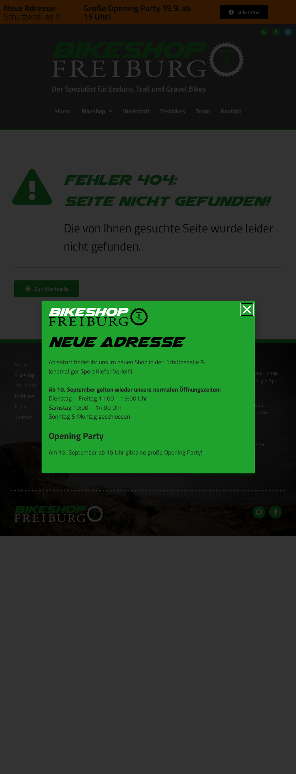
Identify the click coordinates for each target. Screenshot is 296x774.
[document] (148, 387)
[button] (247, 309)
